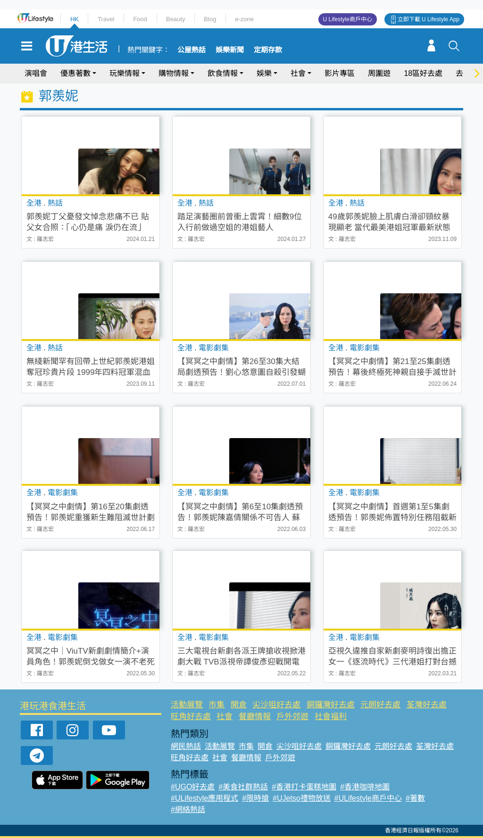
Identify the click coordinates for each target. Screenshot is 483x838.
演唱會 (36, 73)
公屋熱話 (191, 50)
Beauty (175, 19)
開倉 (239, 704)
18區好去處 (423, 73)
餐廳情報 (255, 716)
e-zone (244, 19)
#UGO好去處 (193, 787)
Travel (106, 19)
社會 (298, 73)
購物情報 (173, 73)
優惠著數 (75, 73)
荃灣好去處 (427, 704)
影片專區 (340, 73)
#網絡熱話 (188, 809)
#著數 (415, 798)
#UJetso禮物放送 (302, 798)
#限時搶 (255, 798)
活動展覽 (187, 704)
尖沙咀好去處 (276, 704)
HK (74, 19)
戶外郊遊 (292, 716)
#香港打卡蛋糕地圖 (304, 787)
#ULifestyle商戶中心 (368, 798)
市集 (216, 704)
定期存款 (268, 50)
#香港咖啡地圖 (365, 787)
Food (140, 19)
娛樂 (264, 73)
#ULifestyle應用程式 (204, 798)
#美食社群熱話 (243, 787)
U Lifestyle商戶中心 (347, 19)
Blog (210, 19)
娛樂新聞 (230, 50)
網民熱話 (186, 746)
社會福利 (331, 716)
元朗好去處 (380, 704)
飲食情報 (223, 73)
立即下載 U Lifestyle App (428, 19)
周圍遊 (379, 73)
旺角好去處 (191, 716)
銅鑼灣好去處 (331, 704)
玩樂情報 (124, 73)
